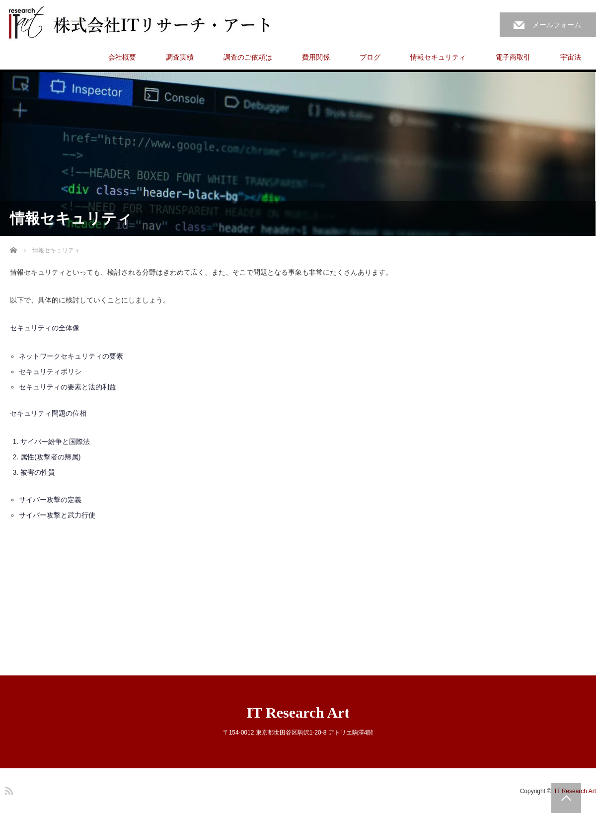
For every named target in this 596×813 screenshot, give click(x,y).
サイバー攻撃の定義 (50, 500)
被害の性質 (37, 472)
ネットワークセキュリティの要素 (71, 356)
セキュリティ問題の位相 (48, 413)
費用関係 (316, 57)
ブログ (370, 57)
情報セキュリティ (438, 57)
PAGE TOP (566, 798)
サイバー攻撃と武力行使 (57, 515)
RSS (7, 789)
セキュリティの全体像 (44, 328)
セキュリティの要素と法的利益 (67, 387)
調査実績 (180, 57)
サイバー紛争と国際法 (55, 441)
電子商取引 (513, 57)
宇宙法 (570, 57)
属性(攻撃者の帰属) (50, 457)
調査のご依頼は (248, 57)
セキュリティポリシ (50, 371)
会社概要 (122, 57)
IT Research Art (297, 712)
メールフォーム (556, 25)
